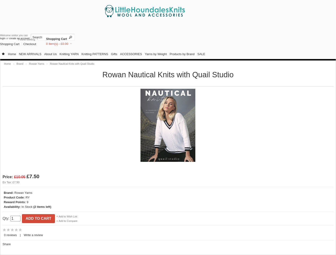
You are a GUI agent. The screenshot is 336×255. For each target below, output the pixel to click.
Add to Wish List (68, 216)
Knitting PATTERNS (95, 54)
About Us (50, 54)
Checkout (29, 44)
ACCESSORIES (131, 54)
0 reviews (10, 235)
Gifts (114, 54)
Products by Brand (182, 54)
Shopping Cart (56, 39)
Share (7, 244)
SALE (201, 54)
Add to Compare (68, 221)
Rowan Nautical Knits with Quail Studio (72, 63)
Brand (20, 63)
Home (12, 54)
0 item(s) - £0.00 (57, 44)
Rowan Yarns (36, 63)
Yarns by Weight (156, 54)
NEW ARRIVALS (30, 54)
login (2, 38)
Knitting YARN (69, 54)
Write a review (33, 235)
